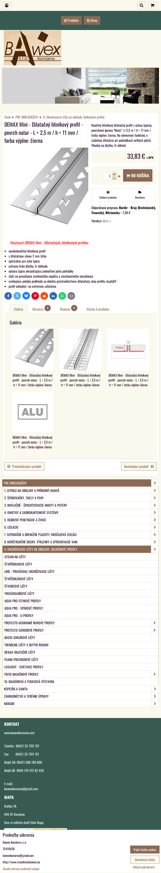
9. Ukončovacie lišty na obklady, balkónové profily (81, 549)
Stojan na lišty (15, 556)
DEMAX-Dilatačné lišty (19, 652)
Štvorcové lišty (15, 586)
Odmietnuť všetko (145, 859)
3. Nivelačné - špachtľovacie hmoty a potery (81, 505)
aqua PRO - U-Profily (19, 615)
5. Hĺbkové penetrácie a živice (81, 519)
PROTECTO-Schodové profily (81, 630)
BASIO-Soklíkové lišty (19, 637)
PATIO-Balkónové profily (81, 674)
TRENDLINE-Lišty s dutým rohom (26, 644)
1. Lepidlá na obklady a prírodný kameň (81, 490)
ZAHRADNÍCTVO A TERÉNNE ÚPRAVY (81, 696)
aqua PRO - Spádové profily (23, 608)
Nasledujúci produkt (139, 466)
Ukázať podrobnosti (144, 867)
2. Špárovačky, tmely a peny (81, 497)
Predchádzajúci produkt (24, 466)
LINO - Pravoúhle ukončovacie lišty (29, 571)
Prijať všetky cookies (145, 849)
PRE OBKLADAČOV (81, 483)
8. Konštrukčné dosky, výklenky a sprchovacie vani (81, 541)
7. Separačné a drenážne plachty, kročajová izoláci (81, 534)
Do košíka (137, 175)
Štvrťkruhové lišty (18, 564)
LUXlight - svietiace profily (23, 666)
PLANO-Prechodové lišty (21, 659)
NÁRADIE (81, 703)
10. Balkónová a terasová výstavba (29, 681)
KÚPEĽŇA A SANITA (81, 688)
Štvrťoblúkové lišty (18, 578)
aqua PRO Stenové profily (22, 600)
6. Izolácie (81, 527)
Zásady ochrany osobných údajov (21, 868)
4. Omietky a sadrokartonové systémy (81, 512)
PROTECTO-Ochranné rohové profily (81, 622)
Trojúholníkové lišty (19, 593)
